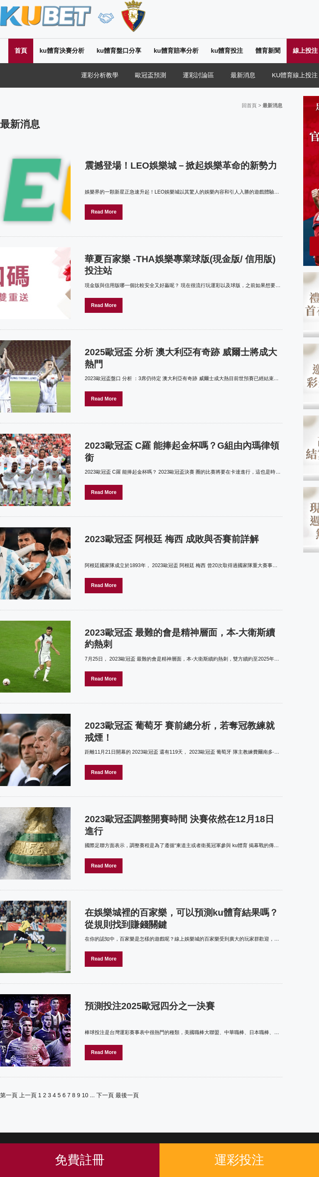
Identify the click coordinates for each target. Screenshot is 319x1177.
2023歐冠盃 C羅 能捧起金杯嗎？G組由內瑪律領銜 (182, 451)
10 (85, 1095)
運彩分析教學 (99, 75)
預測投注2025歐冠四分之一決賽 (150, 1006)
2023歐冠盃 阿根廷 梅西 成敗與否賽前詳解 (172, 539)
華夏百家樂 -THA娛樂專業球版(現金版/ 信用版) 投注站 (180, 265)
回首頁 (249, 105)
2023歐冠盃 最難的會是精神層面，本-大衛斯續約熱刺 (180, 638)
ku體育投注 (227, 50)
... (92, 1095)
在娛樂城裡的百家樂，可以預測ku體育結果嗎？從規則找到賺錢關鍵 (181, 918)
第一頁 (8, 1095)
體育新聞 (267, 50)
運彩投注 (239, 1160)
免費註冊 (80, 1160)
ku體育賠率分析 (176, 50)
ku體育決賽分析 (61, 50)
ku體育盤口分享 (119, 50)
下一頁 (105, 1095)
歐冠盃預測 (150, 75)
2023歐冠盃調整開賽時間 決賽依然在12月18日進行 (179, 825)
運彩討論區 (198, 75)
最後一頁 (127, 1095)
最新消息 (243, 75)
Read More (103, 212)
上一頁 (28, 1095)
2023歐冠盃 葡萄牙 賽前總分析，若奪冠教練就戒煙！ (180, 731)
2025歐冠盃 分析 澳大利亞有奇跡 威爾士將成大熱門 (181, 358)
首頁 (21, 50)
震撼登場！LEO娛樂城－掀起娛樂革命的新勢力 (181, 165)
